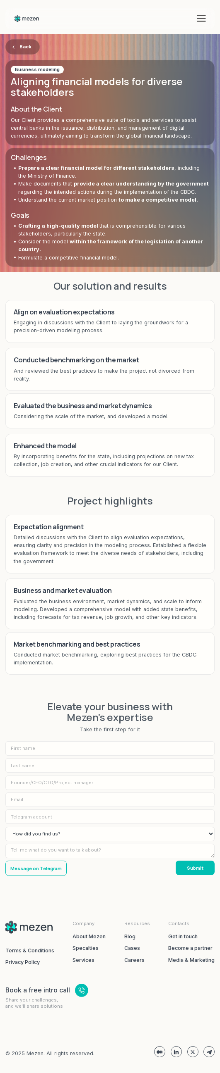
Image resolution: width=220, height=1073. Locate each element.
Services (83, 960)
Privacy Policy (22, 962)
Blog (129, 936)
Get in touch (183, 936)
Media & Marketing (191, 960)
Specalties (86, 948)
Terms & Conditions (29, 950)
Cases (132, 948)
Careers (134, 960)
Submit (195, 868)
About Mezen (89, 936)
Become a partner (190, 948)
